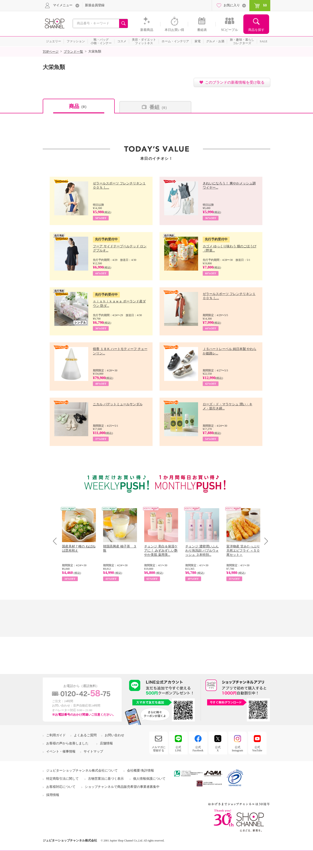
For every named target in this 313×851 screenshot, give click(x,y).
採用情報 (52, 795)
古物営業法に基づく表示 (106, 778)
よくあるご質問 (85, 735)
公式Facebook (197, 749)
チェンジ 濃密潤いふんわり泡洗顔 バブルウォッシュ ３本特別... (202, 550)
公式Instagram (237, 749)
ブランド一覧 (73, 51)
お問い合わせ (114, 735)
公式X (218, 749)
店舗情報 (106, 743)
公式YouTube (257, 749)
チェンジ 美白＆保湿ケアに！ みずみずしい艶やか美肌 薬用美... (161, 550)
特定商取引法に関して (62, 778)
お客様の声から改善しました (67, 743)
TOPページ (51, 51)
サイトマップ (93, 751)
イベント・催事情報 (60, 751)
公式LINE (178, 749)
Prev (56, 541)
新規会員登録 (94, 5)
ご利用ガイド (56, 735)
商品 (78, 106)
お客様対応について (60, 787)
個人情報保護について (149, 778)
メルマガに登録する (159, 749)
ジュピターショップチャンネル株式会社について (82, 770)
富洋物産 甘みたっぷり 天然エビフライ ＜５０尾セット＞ (243, 550)
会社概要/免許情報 (140, 770)
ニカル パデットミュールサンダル (118, 404)
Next (264, 541)
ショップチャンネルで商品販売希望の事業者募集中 (122, 787)
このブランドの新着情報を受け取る (234, 82)
